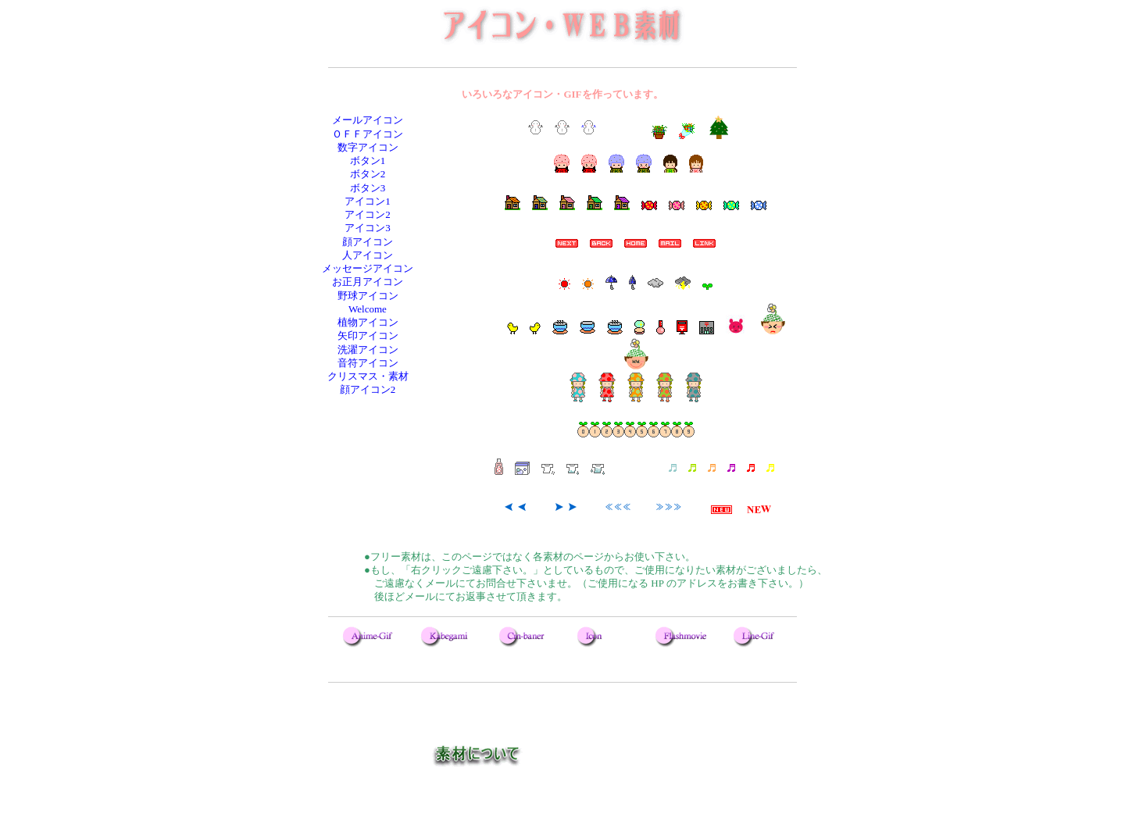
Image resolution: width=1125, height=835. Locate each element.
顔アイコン (367, 242)
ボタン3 (368, 188)
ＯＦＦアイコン (367, 134)
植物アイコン (368, 322)
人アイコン (367, 255)
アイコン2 (368, 214)
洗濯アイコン (368, 349)
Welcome (367, 309)
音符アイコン (368, 363)
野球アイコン (368, 296)
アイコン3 (368, 228)
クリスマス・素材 (368, 376)
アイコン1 (368, 201)
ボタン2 (368, 174)
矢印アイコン (368, 335)
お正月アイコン (367, 281)
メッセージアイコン (367, 268)
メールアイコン (367, 120)
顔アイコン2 (368, 389)
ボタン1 (368, 160)
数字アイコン (368, 147)
